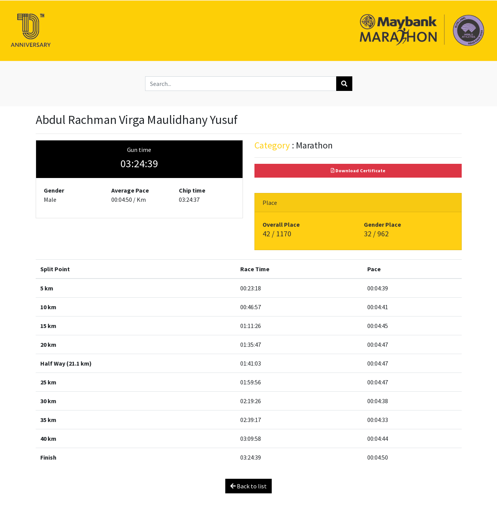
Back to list (248, 486)
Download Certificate (358, 170)
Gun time (139, 149)
